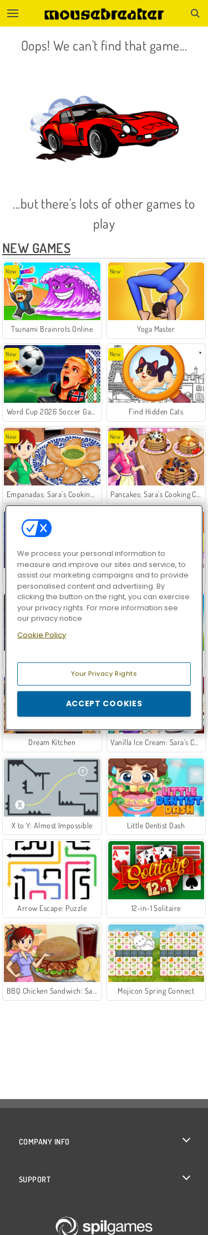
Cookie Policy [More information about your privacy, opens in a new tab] (41, 634)
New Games (36, 247)
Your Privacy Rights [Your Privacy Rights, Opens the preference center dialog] (104, 673)
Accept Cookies (104, 703)
